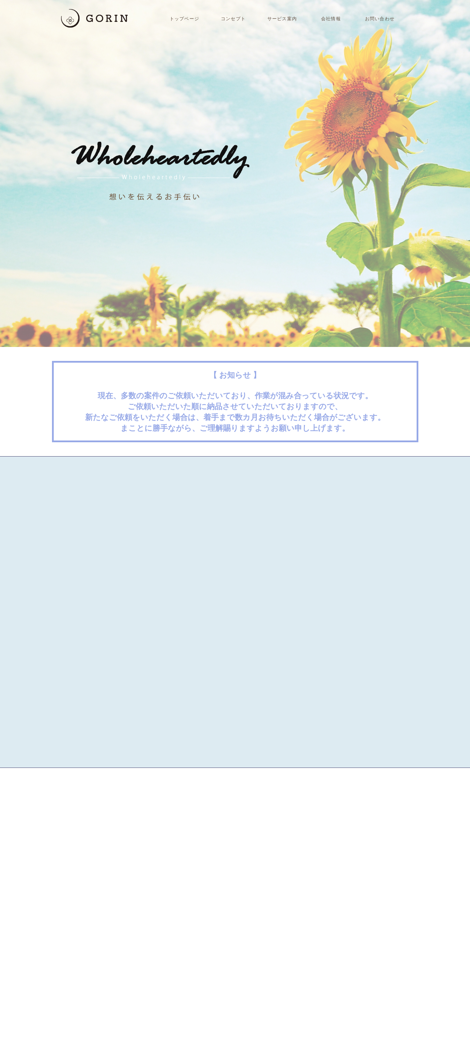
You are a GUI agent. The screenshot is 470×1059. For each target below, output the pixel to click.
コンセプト (233, 18)
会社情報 (331, 18)
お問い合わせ (379, 18)
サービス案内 (282, 18)
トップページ (184, 18)
